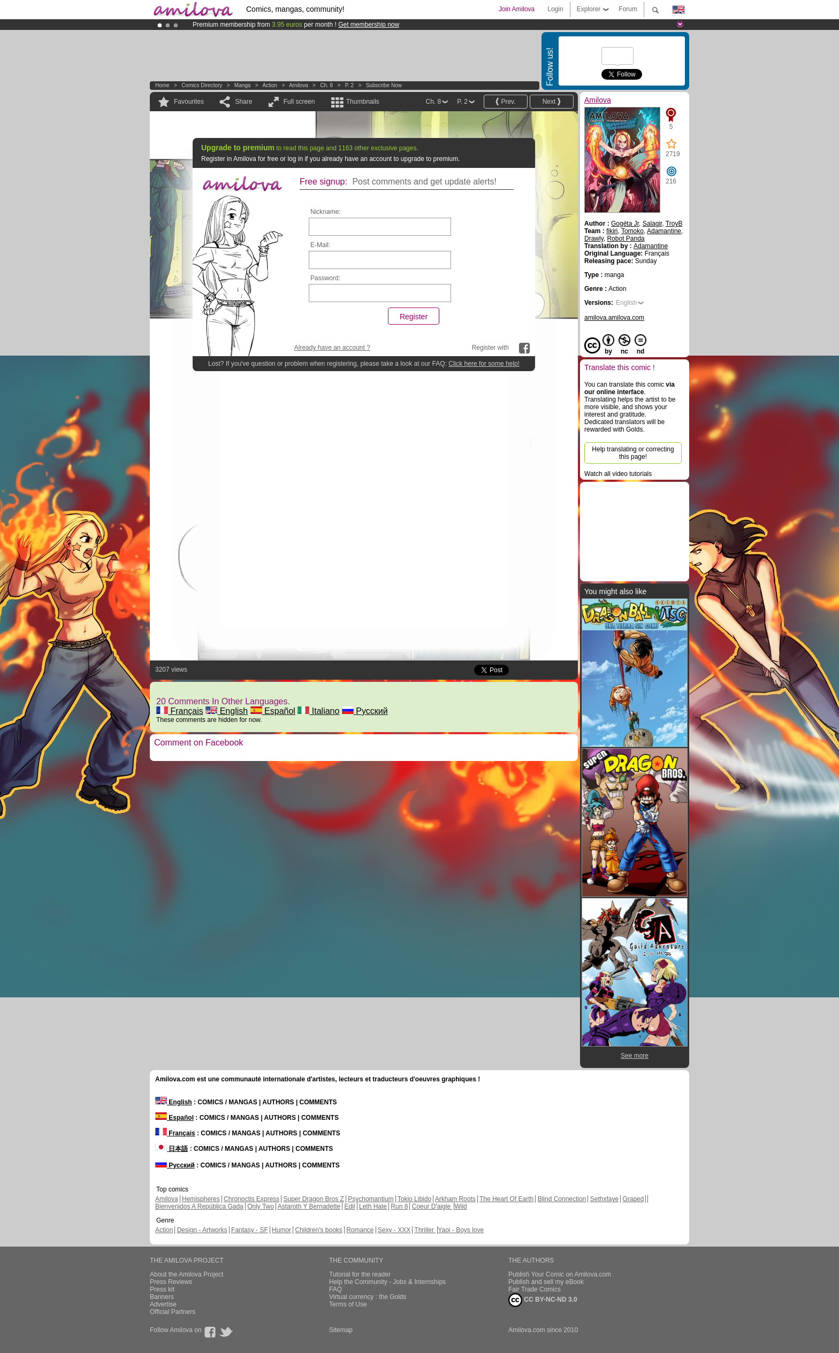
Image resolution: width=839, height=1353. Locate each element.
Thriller (425, 1230)
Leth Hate (373, 1206)
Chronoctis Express (251, 1199)
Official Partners (172, 1312)
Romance (359, 1230)
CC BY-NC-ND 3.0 (542, 1300)
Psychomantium (370, 1199)
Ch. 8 (326, 85)
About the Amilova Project (186, 1274)
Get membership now (368, 24)
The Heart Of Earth (506, 1199)
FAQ (335, 1289)
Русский (365, 711)
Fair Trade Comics (534, 1289)
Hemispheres (201, 1199)
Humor (281, 1230)
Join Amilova (517, 9)
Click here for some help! (484, 363)
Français (179, 711)
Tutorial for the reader (360, 1274)
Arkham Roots (455, 1199)
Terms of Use (348, 1304)
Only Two (260, 1206)
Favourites (189, 101)
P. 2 (349, 85)
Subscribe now (384, 85)
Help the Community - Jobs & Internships (387, 1282)
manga (242, 85)
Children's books (318, 1230)
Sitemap (341, 1330)
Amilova (298, 85)
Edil (350, 1206)
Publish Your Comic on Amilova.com (559, 1274)
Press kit (162, 1289)
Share (243, 101)
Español (272, 711)
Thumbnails (362, 101)
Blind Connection (562, 1199)
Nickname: (325, 212)
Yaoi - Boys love (461, 1230)
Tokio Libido (414, 1199)
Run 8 (399, 1206)
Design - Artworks (202, 1230)
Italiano (318, 711)
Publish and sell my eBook (546, 1282)
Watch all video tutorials (618, 474)
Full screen (299, 101)
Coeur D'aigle (432, 1206)
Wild (460, 1206)
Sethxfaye (604, 1199)
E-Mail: (320, 245)
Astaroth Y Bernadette (309, 1206)
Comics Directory (201, 85)
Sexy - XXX (394, 1230)
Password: (325, 278)
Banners (162, 1297)
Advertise (163, 1304)
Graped (633, 1199)
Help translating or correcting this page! (633, 452)
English (226, 711)
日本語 (171, 1148)
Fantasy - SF (249, 1230)
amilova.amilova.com (614, 317)
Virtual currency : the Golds (368, 1297)
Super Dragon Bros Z (313, 1199)
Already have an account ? (332, 347)
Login (555, 9)
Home (162, 85)
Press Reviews (171, 1282)
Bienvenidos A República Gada (199, 1206)
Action (269, 85)
